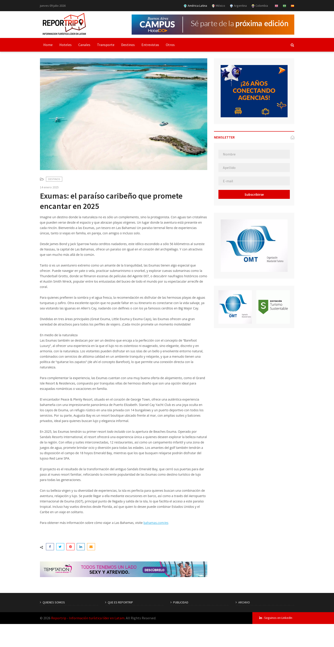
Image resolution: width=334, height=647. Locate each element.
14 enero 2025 (49, 187)
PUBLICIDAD (180, 602)
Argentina (238, 6)
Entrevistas (150, 44)
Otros (170, 44)
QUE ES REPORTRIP (120, 602)
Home (48, 44)
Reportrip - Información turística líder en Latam (87, 618)
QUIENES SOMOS (54, 602)
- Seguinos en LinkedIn (275, 618)
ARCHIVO (244, 602)
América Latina (195, 6)
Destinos (128, 44)
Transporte (105, 44)
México (218, 6)
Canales (84, 44)
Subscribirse (254, 194)
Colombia (259, 6)
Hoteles (65, 44)
